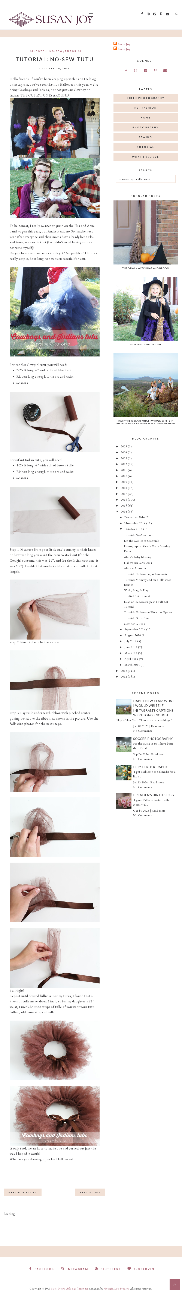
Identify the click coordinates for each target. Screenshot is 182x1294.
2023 (124, 458)
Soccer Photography (153, 738)
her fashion (145, 107)
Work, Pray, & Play (136, 590)
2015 (124, 505)
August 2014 (133, 635)
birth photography (145, 97)
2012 (124, 676)
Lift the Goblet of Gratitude (141, 541)
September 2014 (135, 629)
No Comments (142, 731)
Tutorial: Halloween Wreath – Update (148, 612)
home (146, 117)
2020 (124, 476)
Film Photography (150, 767)
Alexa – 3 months (135, 568)
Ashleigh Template (77, 1288)
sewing (145, 137)
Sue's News (58, 1288)
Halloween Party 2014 (138, 563)
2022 (124, 464)
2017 (124, 494)
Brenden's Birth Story (154, 795)
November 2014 (135, 523)
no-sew (56, 51)
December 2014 (135, 517)
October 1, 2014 (134, 624)
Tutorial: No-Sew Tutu (139, 535)
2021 (124, 470)
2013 (124, 671)
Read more (158, 726)
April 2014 (131, 659)
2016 (124, 499)
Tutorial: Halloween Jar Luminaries (146, 574)
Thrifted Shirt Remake (138, 596)
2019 (124, 482)
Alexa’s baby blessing (138, 557)
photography (146, 127)
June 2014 (131, 647)
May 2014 (131, 653)
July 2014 (130, 641)
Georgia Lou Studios (116, 1288)
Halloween (37, 51)
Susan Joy (124, 44)
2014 (124, 511)
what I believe (145, 156)
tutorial (73, 51)
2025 (124, 446)
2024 (124, 452)
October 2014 (133, 529)
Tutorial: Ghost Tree (137, 618)
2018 (124, 488)
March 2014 (132, 665)
